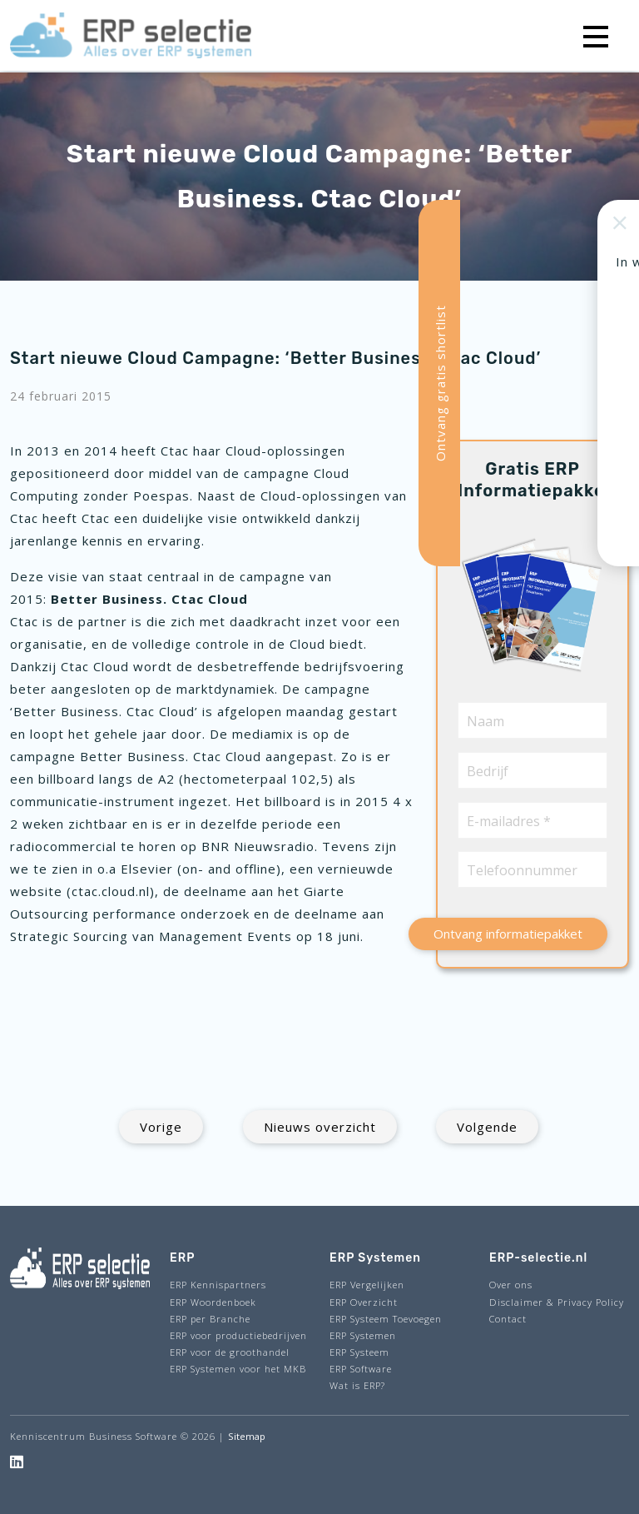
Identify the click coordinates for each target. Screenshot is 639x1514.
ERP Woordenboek (213, 1302)
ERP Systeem (359, 1352)
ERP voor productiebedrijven (238, 1335)
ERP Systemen (362, 1335)
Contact (508, 1318)
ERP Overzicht (363, 1302)
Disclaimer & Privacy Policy (556, 1302)
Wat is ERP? (357, 1385)
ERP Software (360, 1368)
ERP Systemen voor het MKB (238, 1368)
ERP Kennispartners (218, 1284)
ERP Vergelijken (366, 1284)
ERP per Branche (210, 1318)
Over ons (510, 1284)
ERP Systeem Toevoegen (385, 1318)
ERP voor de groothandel (230, 1352)
